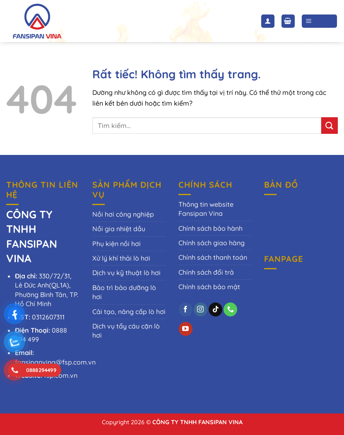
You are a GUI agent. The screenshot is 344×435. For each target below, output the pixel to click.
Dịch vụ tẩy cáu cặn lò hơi (126, 330)
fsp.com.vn (60, 375)
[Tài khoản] (267, 21)
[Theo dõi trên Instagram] (200, 309)
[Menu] (319, 21)
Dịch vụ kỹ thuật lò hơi (126, 272)
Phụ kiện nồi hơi (116, 243)
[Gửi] (329, 125)
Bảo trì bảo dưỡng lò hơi (124, 292)
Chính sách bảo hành (210, 228)
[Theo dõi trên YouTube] (185, 329)
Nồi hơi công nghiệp (123, 214)
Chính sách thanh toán (212, 257)
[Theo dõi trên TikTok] (215, 309)
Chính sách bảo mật (209, 287)
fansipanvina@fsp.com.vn (55, 362)
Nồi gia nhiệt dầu (118, 229)
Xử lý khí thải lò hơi (121, 258)
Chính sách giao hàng (211, 243)
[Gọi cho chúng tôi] (230, 309)
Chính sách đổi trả (206, 272)
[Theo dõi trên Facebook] (185, 309)
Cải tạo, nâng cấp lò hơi (129, 311)
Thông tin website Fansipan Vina (205, 209)
